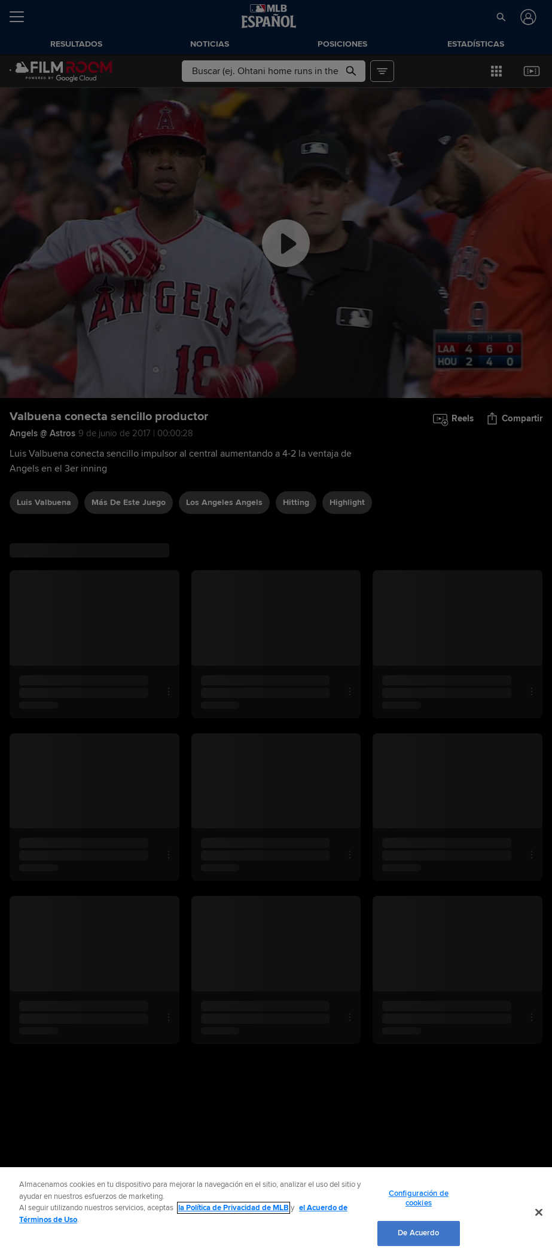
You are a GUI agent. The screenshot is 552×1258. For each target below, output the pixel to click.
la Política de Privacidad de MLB (233, 1208)
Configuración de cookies (419, 1198)
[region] (276, 1212)
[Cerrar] (539, 1212)
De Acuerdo (418, 1233)
